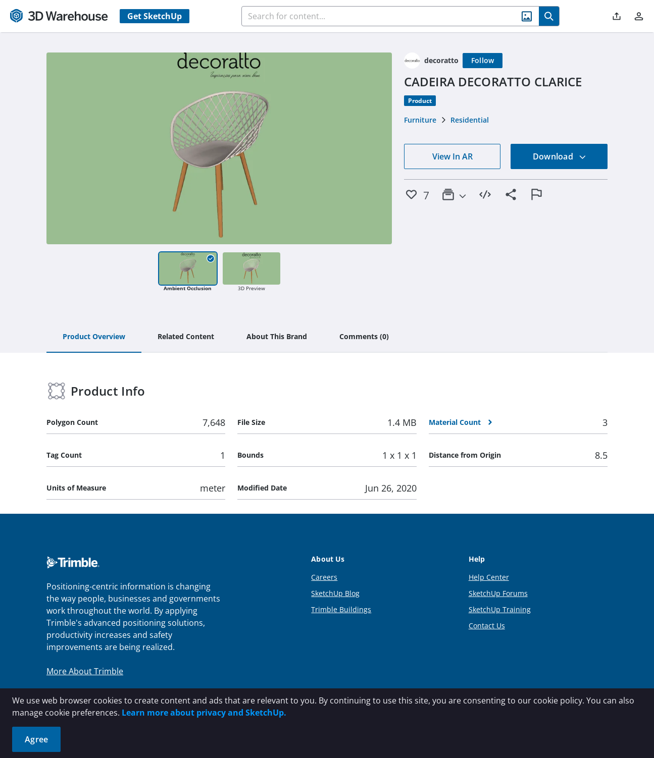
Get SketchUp (154, 16)
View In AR (452, 156)
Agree (36, 739)
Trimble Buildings (341, 609)
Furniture (420, 120)
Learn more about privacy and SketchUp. (204, 712)
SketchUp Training (500, 609)
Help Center (489, 577)
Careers (324, 577)
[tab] (93, 337)
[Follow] (483, 60)
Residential (469, 120)
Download (559, 156)
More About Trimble (84, 671)
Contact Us (487, 625)
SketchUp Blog (335, 593)
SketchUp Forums (498, 593)
